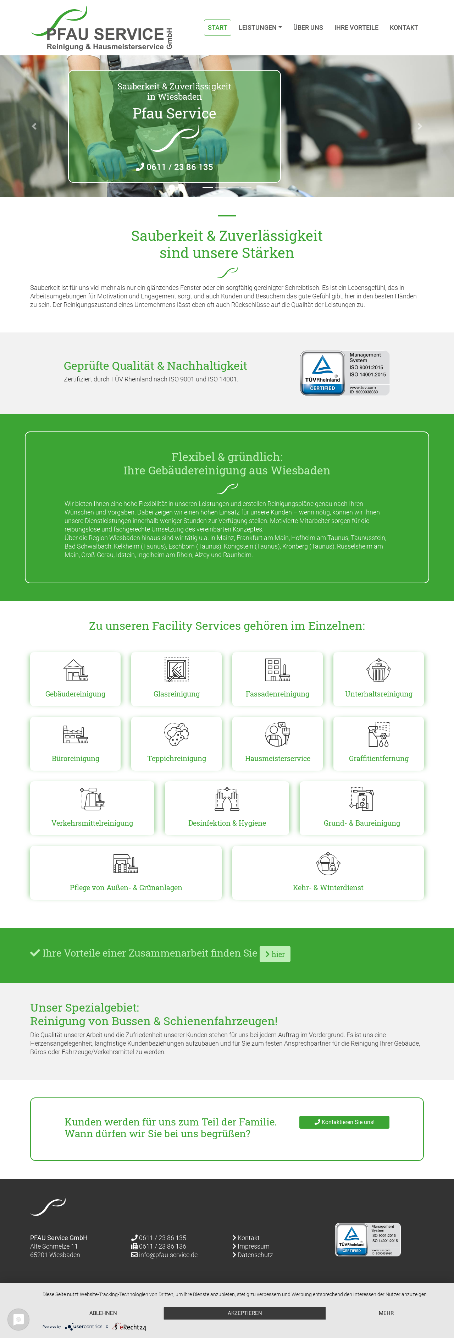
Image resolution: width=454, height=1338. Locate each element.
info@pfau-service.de (164, 1255)
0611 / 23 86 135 (174, 167)
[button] (34, 126)
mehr (386, 1313)
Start (217, 27)
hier (275, 954)
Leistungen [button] (258, 27)
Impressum (251, 1246)
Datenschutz (252, 1255)
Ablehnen (103, 1313)
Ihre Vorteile (356, 27)
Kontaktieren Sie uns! (345, 1122)
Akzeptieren (245, 1313)
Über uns (308, 27)
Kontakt (404, 27)
